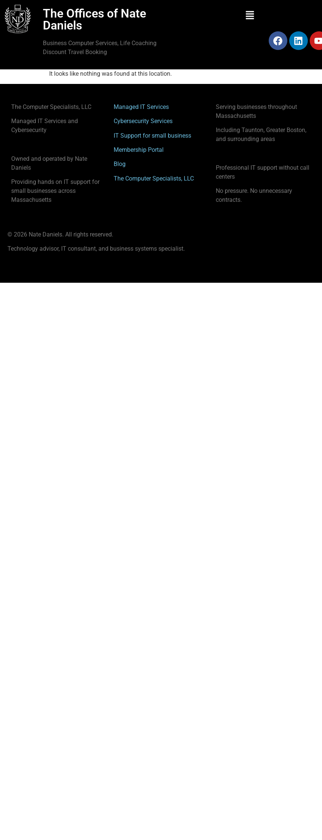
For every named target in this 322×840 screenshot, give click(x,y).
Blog (120, 163)
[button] (250, 15)
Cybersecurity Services (143, 121)
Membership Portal (139, 149)
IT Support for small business (152, 135)
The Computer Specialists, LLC (154, 178)
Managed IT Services (141, 106)
